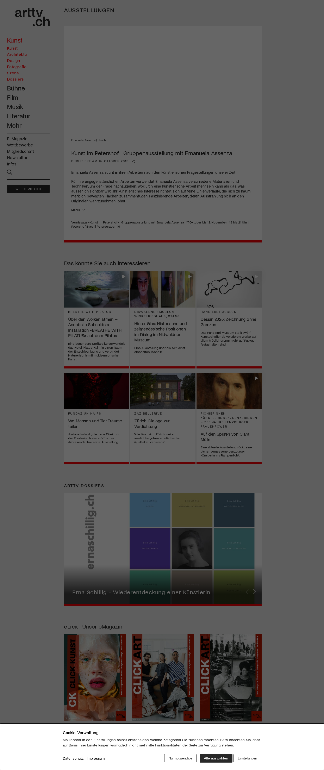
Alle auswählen (211, 759)
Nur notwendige (175, 759)
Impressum (96, 759)
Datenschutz (73, 759)
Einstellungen (246, 759)
